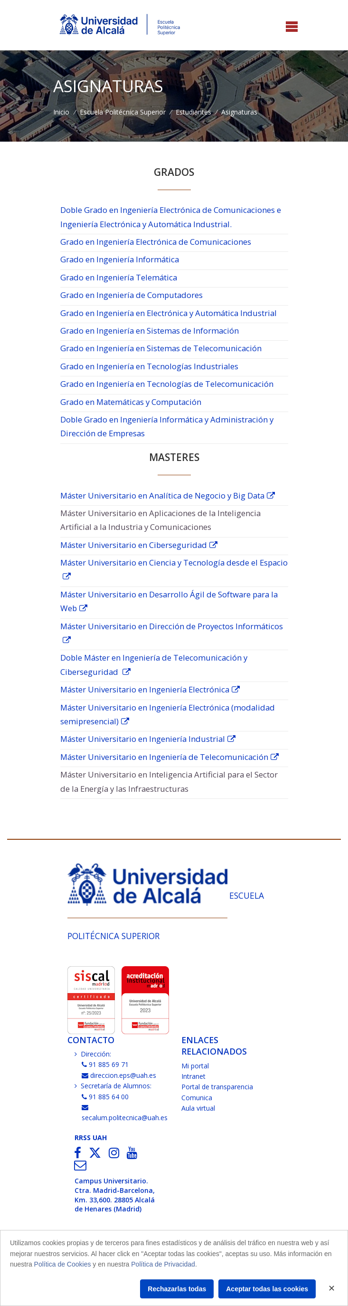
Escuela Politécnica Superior (123, 111)
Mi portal (195, 1065)
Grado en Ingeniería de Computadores (131, 294)
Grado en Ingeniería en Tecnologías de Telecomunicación (166, 383)
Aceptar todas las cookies (267, 1289)
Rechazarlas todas (177, 1289)
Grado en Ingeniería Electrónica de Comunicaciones (155, 241)
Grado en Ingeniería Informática (119, 259)
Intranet (193, 1076)
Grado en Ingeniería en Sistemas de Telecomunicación (161, 348)
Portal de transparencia (217, 1086)
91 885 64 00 (105, 1096)
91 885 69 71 (105, 1064)
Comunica (196, 1097)
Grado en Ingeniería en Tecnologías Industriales (149, 366)
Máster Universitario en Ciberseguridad (133, 544)
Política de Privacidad (163, 1264)
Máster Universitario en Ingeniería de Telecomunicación (164, 756)
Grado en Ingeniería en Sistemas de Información (149, 330)
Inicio (61, 111)
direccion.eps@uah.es (119, 1075)
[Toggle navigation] (292, 27)
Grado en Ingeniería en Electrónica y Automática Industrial (168, 312)
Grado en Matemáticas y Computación (130, 401)
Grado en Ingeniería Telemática (118, 277)
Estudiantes (193, 111)
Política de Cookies (62, 1264)
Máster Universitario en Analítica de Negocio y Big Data (162, 495)
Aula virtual (198, 1108)
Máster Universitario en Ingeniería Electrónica (144, 689)
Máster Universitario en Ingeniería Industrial (142, 738)
